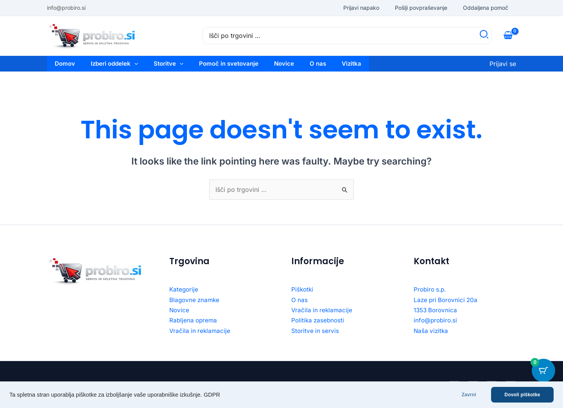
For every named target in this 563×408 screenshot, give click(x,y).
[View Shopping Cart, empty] (508, 35)
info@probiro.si (436, 320)
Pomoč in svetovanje (228, 63)
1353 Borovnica (437, 310)
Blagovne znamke (195, 300)
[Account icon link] (502, 64)
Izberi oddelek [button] (114, 64)
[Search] (484, 35)
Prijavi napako (361, 7)
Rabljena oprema (194, 320)
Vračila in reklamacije (200, 331)
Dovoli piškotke (522, 394)
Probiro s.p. (431, 289)
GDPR (212, 395)
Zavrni (468, 394)
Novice (284, 63)
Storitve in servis (315, 331)
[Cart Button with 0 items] (543, 370)
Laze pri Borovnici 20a (447, 300)
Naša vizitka (432, 331)
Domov (65, 63)
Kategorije (184, 289)
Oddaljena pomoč (485, 7)
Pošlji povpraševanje (421, 7)
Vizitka (351, 63)
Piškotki (302, 289)
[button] (134, 64)
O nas (318, 63)
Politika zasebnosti (318, 320)
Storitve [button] (168, 64)
